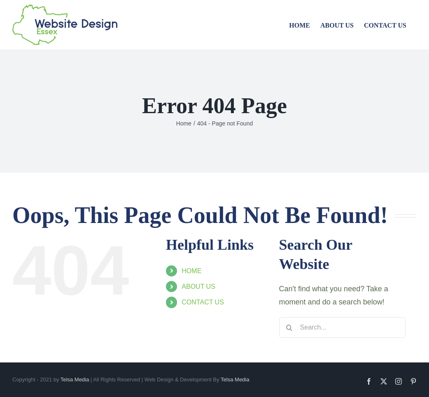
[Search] (289, 327)
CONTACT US (203, 302)
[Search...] (342, 327)
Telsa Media (75, 379)
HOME (191, 270)
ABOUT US (198, 286)
